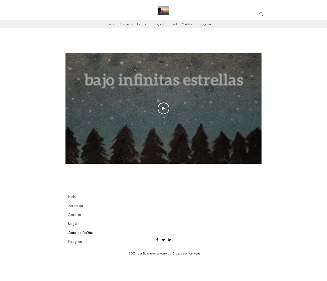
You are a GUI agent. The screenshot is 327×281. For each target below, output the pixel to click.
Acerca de (75, 206)
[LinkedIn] (170, 240)
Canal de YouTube (80, 232)
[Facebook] (157, 240)
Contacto (74, 215)
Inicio (72, 197)
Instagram (75, 241)
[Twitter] (163, 240)
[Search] (261, 14)
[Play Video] (163, 108)
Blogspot (74, 224)
